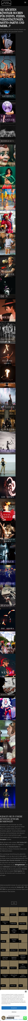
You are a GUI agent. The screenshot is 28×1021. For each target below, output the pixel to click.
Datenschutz (15, 1019)
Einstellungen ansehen (14, 1016)
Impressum (20, 1019)
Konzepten (3, 839)
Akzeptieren (14, 1008)
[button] (26, 991)
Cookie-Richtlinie (8, 1019)
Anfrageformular (20, 865)
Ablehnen (14, 1012)
